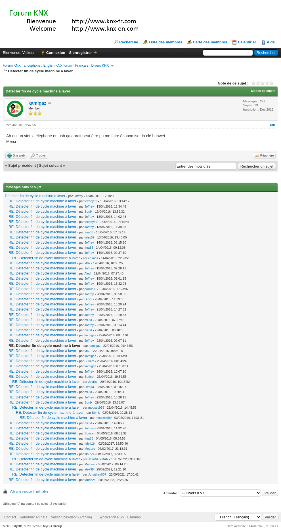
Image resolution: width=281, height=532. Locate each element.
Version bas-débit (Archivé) (71, 517)
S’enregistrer (80, 52)
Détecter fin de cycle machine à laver (35, 196)
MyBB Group (52, 526)
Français (81, 65)
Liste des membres (165, 42)
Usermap (134, 517)
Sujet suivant (50, 165)
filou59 (89, 454)
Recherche (128, 42)
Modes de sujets (263, 90)
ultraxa (89, 387)
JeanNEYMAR (98, 459)
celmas (93, 258)
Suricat (89, 361)
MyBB (17, 526)
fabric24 (90, 443)
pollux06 (90, 289)
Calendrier (247, 42)
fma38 (89, 232)
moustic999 (96, 407)
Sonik (89, 211)
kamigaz (37, 103)
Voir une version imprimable (29, 491)
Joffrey (78, 196)
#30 (272, 125)
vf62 (88, 263)
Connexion (55, 52)
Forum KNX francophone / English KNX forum (37, 65)
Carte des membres (210, 42)
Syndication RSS (111, 517)
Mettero (90, 448)
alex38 (89, 469)
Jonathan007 (97, 474)
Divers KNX (100, 65)
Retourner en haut (33, 517)
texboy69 (91, 201)
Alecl (87, 273)
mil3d (88, 320)
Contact (10, 517)
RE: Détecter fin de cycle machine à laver (42, 201)
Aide (271, 42)
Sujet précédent (22, 165)
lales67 (90, 237)
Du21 (88, 299)
